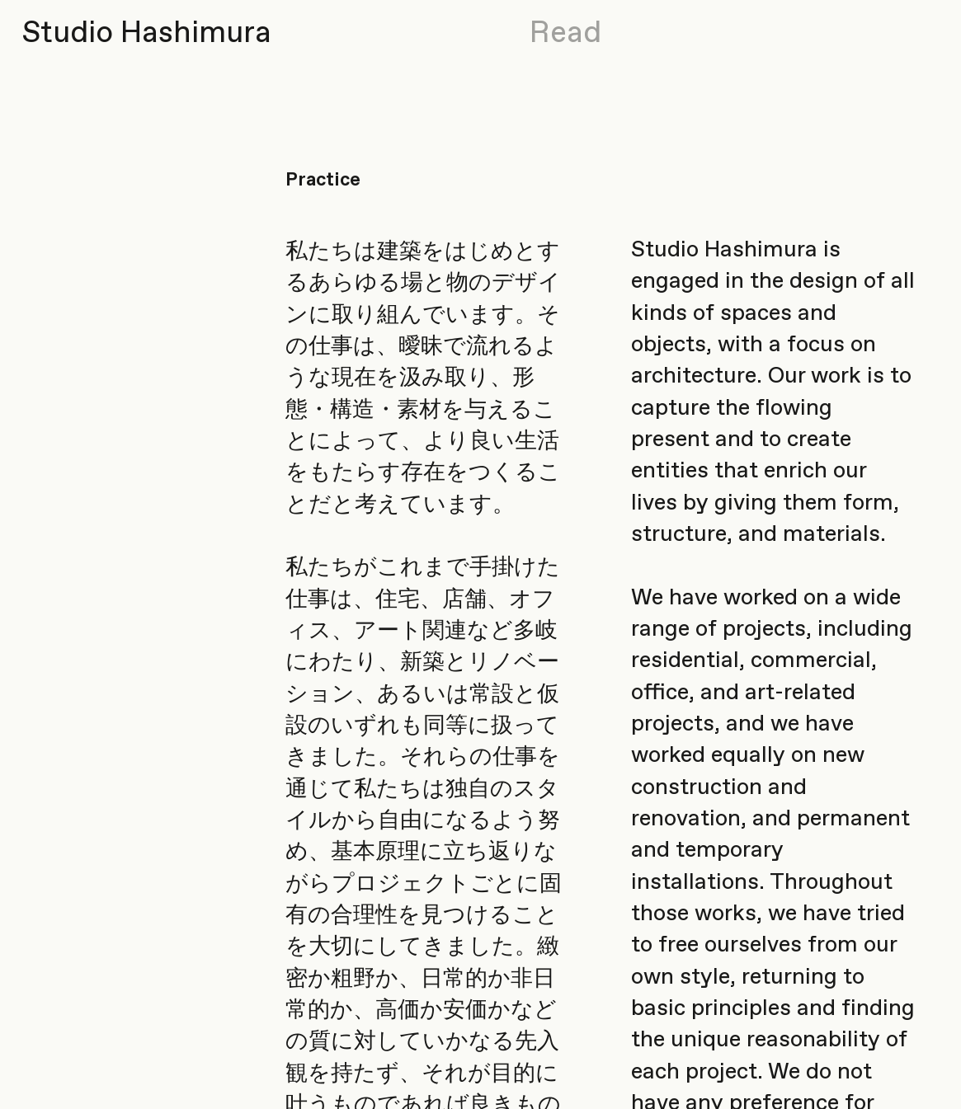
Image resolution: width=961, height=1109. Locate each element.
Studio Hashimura (146, 34)
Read (565, 34)
